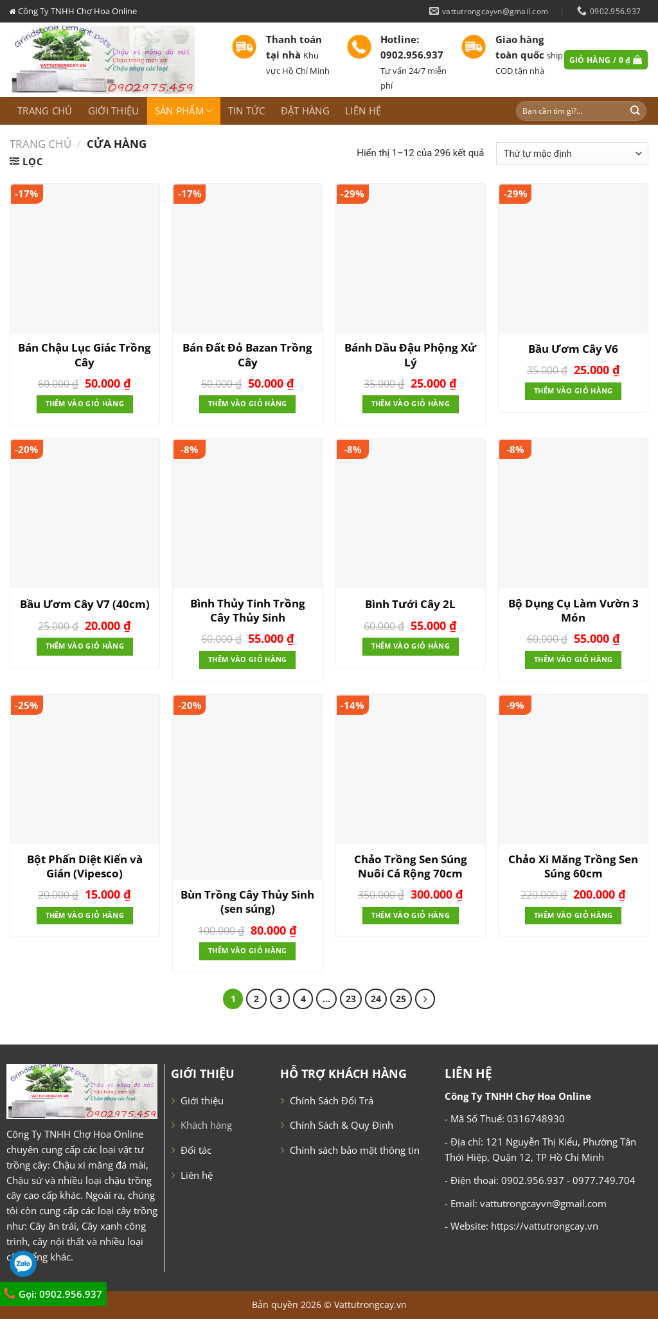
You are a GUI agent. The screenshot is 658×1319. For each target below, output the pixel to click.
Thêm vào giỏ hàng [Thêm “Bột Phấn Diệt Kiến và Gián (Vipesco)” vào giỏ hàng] (85, 915)
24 (376, 998)
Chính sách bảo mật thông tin (355, 1150)
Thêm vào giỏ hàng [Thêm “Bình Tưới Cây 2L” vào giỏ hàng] (410, 646)
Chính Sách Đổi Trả (331, 1100)
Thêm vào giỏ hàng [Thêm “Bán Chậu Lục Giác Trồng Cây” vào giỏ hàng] (85, 403)
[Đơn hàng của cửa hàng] (572, 153)
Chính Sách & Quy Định (341, 1124)
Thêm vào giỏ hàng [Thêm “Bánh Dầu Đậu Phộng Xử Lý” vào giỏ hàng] (410, 403)
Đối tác (196, 1150)
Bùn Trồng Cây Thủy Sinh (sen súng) (247, 902)
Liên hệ (363, 110)
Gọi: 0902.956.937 (52, 1293)
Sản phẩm (184, 110)
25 (401, 998)
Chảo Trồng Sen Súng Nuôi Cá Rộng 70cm (410, 866)
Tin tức (246, 110)
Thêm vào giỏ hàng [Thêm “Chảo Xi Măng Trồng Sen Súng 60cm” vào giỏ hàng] (573, 915)
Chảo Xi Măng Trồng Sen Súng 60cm (573, 866)
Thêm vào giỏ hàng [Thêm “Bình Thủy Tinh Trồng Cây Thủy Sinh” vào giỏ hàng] (247, 659)
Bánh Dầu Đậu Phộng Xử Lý (410, 355)
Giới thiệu (113, 110)
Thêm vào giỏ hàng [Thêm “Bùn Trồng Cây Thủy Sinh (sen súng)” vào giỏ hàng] (247, 950)
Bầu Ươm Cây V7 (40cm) (85, 604)
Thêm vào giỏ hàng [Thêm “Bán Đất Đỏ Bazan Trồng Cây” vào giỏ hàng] (247, 403)
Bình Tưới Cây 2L (410, 604)
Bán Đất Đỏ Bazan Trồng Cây (247, 355)
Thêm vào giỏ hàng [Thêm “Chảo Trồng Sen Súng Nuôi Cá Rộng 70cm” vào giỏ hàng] (410, 915)
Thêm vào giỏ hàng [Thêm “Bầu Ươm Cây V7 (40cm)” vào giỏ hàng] (85, 646)
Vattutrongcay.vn (370, 1304)
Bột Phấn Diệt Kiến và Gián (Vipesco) (85, 866)
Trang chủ (45, 110)
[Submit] (635, 111)
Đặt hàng (305, 110)
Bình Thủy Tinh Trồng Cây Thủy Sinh (247, 611)
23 (351, 998)
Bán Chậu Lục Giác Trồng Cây (84, 355)
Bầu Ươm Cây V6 (573, 349)
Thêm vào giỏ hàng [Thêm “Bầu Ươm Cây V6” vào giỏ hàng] (573, 390)
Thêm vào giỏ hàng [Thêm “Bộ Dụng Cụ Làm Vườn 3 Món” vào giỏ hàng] (573, 659)
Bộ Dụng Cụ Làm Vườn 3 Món (573, 611)
